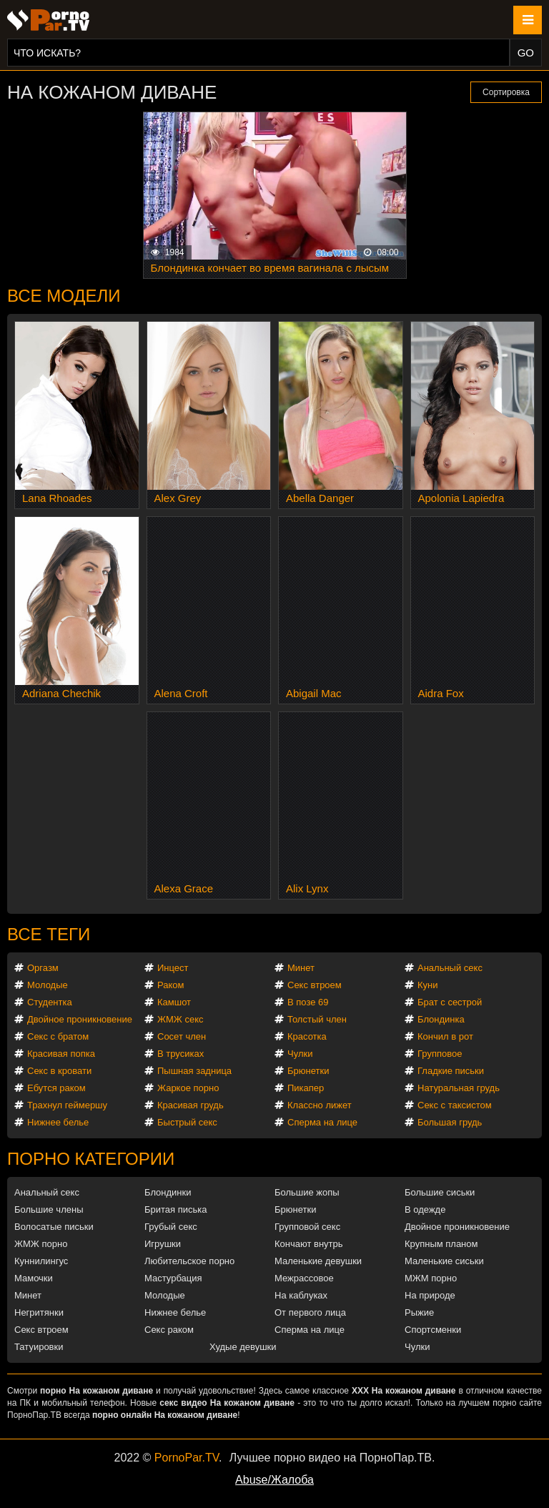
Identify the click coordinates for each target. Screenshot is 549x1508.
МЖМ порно (431, 1278)
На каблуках (300, 1295)
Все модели (64, 295)
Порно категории (90, 1158)
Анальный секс (450, 967)
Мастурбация (173, 1278)
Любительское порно (189, 1261)
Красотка (307, 1036)
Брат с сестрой (449, 1002)
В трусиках (180, 1053)
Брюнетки (308, 1070)
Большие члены (48, 1209)
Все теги (48, 934)
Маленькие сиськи (444, 1261)
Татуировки (38, 1346)
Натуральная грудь (458, 1088)
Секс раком (169, 1329)
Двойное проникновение (79, 1019)
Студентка (49, 1002)
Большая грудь (449, 1122)
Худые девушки (243, 1346)
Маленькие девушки (318, 1261)
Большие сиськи (440, 1192)
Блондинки (168, 1192)
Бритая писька (175, 1209)
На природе (430, 1295)
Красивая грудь (190, 1105)
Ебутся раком (56, 1088)
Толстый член (317, 1019)
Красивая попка (61, 1053)
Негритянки (39, 1312)
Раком (170, 985)
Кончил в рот (445, 1036)
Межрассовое (304, 1278)
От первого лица (310, 1312)
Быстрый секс (187, 1122)
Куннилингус (41, 1261)
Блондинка (441, 1019)
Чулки (299, 1053)
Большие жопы (307, 1192)
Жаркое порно (188, 1088)
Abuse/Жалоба (274, 1480)
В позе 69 (308, 1002)
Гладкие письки (450, 1070)
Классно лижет (319, 1105)
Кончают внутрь (308, 1243)
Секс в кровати (59, 1070)
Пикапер (305, 1088)
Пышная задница (194, 1070)
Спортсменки (433, 1329)
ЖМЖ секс (180, 1019)
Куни (427, 985)
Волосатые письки (54, 1226)
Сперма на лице (322, 1122)
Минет (301, 967)
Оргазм (43, 967)
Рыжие (419, 1312)
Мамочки (33, 1278)
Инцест (173, 967)
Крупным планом (441, 1243)
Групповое (439, 1053)
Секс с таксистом (454, 1105)
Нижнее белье (58, 1122)
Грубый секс (170, 1226)
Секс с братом (58, 1036)
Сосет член (181, 1036)
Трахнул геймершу (67, 1105)
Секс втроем (314, 985)
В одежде (425, 1209)
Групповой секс (307, 1226)
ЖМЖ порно (40, 1243)
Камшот (174, 1002)
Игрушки (162, 1243)
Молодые (47, 985)
